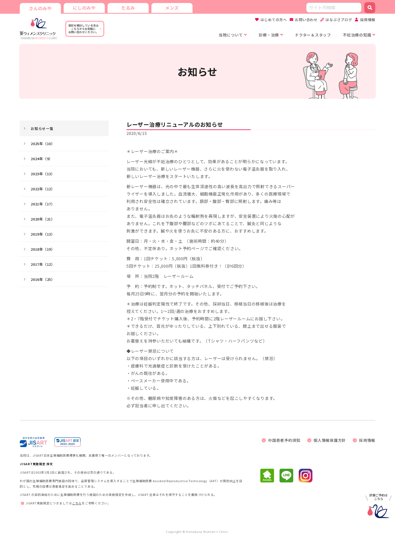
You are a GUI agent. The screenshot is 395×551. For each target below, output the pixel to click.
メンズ (172, 7)
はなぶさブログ (339, 19)
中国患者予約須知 (284, 440)
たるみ (128, 7)
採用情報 (367, 19)
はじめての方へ (274, 19)
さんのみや (40, 8)
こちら (77, 503)
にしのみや (84, 7)
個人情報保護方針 (330, 440)
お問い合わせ (306, 19)
